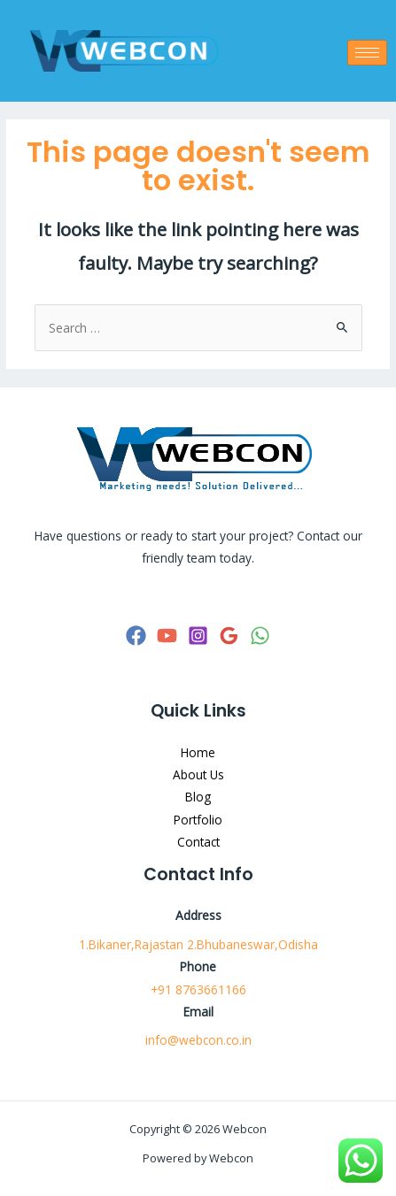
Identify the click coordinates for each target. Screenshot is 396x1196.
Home (198, 752)
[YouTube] (167, 635)
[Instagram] (198, 635)
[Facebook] (136, 635)
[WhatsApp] (260, 635)
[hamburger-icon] (367, 52)
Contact (198, 841)
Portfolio (198, 819)
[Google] (229, 635)
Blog (198, 796)
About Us (198, 774)
